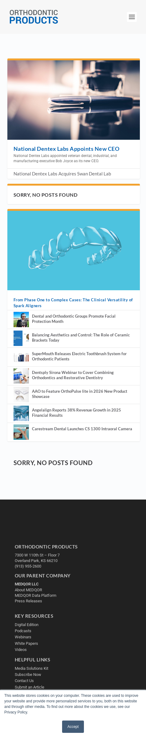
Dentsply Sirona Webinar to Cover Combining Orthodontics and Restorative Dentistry (73, 375)
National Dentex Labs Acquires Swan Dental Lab (62, 173)
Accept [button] (73, 727)
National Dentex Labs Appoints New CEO (67, 148)
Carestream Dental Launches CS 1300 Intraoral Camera (82, 428)
